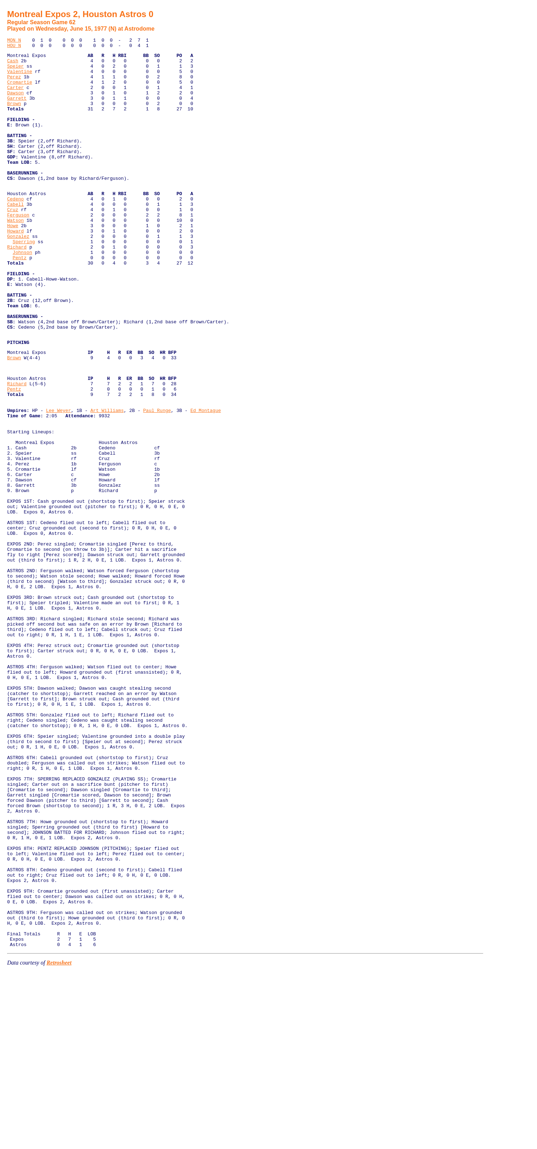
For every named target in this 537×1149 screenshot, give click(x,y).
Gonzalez (18, 274)
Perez (14, 84)
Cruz (12, 242)
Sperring (24, 281)
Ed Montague (205, 480)
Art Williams (107, 480)
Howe (12, 261)
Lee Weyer (58, 480)
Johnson (22, 294)
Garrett (17, 109)
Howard (15, 268)
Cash (12, 65)
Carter (15, 97)
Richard (17, 287)
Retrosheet (59, 1140)
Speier (15, 71)
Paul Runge (157, 480)
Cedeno (15, 229)
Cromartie (19, 90)
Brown (14, 116)
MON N (14, 41)
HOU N (14, 47)
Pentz (20, 300)
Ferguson (18, 249)
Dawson (15, 103)
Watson (15, 255)
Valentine (19, 77)
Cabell (15, 236)
